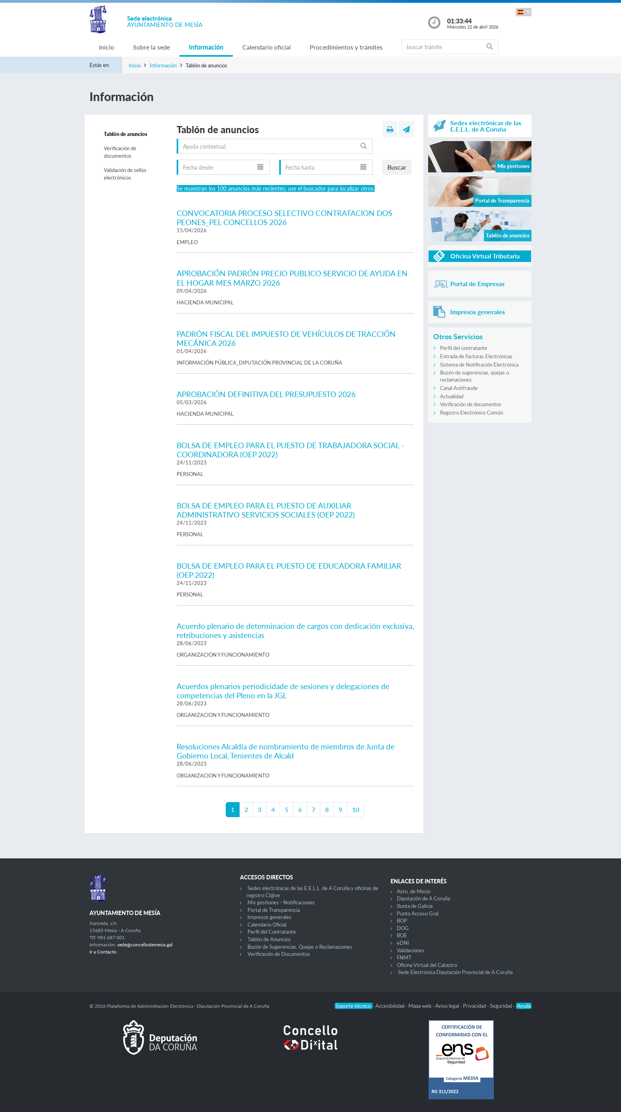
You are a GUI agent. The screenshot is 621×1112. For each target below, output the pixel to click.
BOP (402, 920)
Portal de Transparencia (274, 910)
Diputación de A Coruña (423, 898)
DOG (403, 928)
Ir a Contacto (103, 952)
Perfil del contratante (463, 348)
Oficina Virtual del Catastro (427, 965)
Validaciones (410, 950)
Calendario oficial (266, 47)
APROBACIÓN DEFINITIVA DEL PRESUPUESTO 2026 (266, 394)
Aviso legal (447, 1006)
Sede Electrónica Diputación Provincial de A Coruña (455, 972)
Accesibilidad (390, 1006)
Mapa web (420, 1006)
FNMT (404, 957)
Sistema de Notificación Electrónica (479, 364)
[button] (523, 12)
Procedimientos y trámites (346, 47)
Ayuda (524, 1006)
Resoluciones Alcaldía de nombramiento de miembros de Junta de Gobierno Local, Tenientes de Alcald (285, 751)
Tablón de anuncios (125, 134)
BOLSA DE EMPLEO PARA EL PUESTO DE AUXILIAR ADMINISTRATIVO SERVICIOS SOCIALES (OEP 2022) (266, 510)
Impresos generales (269, 917)
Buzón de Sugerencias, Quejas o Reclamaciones (300, 947)
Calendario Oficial (267, 924)
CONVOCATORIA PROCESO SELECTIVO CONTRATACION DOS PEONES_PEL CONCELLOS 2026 (284, 217)
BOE (402, 935)
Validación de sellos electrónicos (125, 174)
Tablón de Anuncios (269, 939)
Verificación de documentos (120, 152)
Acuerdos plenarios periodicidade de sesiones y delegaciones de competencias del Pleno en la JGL (283, 691)
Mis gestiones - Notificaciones (281, 902)
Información (206, 47)
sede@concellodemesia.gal (145, 945)
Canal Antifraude (459, 388)
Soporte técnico (353, 1006)
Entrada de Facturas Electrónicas (476, 356)
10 (355, 809)
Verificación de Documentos (279, 954)
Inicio (106, 47)
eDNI (403, 943)
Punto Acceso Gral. (418, 913)
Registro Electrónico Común (471, 412)
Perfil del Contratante (272, 932)
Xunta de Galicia (414, 906)
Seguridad (501, 1006)
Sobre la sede (151, 47)
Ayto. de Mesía (413, 891)
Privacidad (475, 1006)
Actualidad (451, 396)
